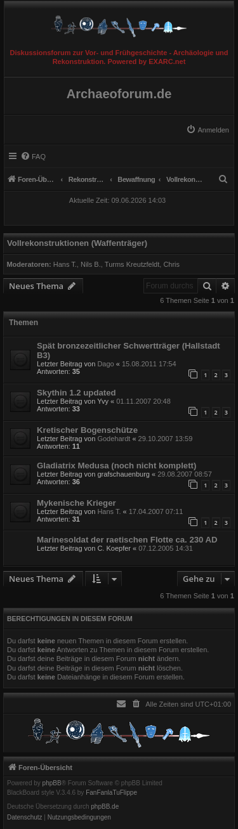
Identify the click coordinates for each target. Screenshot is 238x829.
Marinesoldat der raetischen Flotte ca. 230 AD (127, 539)
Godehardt (113, 438)
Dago (105, 364)
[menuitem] (207, 130)
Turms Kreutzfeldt (132, 264)
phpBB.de (105, 807)
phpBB (52, 783)
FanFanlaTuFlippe (111, 793)
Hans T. (65, 264)
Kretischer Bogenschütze (87, 430)
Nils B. (91, 264)
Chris (171, 264)
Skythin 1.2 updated (76, 392)
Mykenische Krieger (76, 503)
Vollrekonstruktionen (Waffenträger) (77, 243)
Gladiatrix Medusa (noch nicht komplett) (116, 465)
